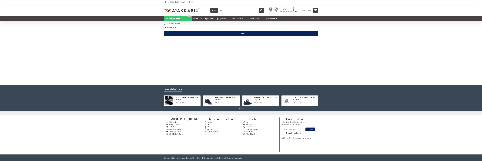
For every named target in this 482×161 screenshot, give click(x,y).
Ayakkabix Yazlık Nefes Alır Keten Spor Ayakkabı (227, 97)
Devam (241, 33)
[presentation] (299, 143)
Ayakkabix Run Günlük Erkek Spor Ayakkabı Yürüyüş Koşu (266, 97)
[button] (176, 102)
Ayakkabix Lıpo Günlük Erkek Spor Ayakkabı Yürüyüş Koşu (187, 97)
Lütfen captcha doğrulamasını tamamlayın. (296, 138)
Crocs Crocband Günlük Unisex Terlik (305, 97)
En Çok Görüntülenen (173, 89)
